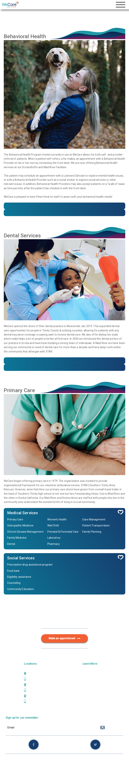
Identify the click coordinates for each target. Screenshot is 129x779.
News (86, 697)
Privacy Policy (72, 761)
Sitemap (89, 761)
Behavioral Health (94, 685)
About (86, 691)
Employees (103, 761)
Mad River (33, 673)
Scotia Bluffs (35, 684)
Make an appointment (65, 638)
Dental (87, 679)
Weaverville (34, 696)
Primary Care (91, 673)
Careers (88, 703)
